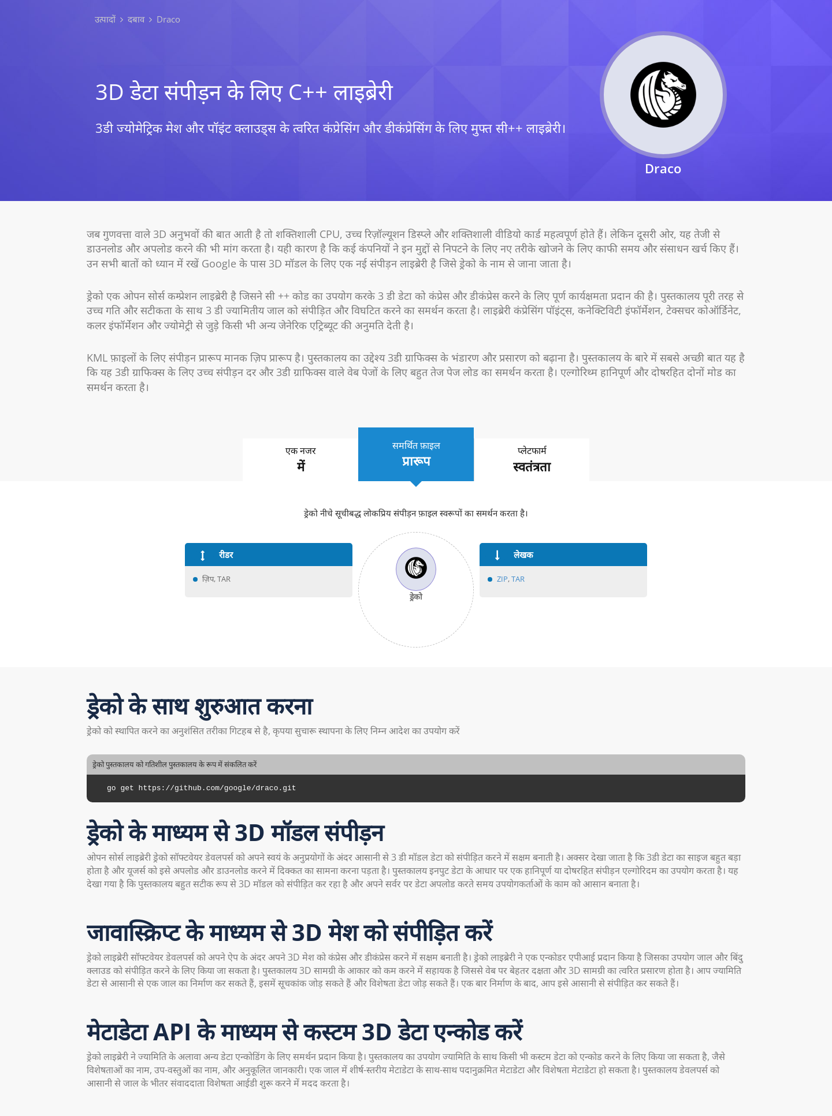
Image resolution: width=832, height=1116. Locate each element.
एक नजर (300, 459)
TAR (518, 579)
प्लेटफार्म (532, 459)
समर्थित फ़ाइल (416, 454)
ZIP (502, 579)
